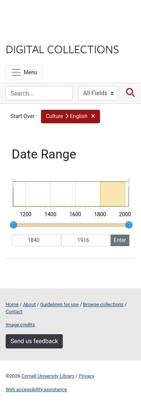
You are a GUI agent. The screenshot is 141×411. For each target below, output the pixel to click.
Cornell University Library (47, 376)
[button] (70, 116)
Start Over (23, 116)
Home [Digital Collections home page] (12, 304)
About (29, 304)
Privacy (86, 376)
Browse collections (103, 304)
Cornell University (43, 14)
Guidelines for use (59, 304)
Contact (14, 311)
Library (28, 34)
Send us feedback (34, 341)
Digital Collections (62, 49)
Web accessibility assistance (36, 389)
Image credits (20, 324)
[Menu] (24, 72)
